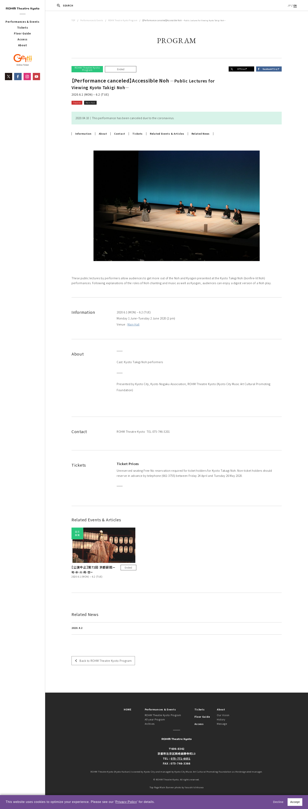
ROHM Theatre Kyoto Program (122, 20)
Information (83, 133)
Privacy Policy (126, 802)
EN (295, 5)
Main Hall (133, 324)
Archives (150, 723)
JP (289, 5)
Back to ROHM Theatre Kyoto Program (106, 661)
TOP (73, 20)
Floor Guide (22, 33)
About (22, 45)
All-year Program (155, 719)
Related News (201, 133)
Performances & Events (22, 22)
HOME (127, 709)
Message (222, 723)
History (221, 719)
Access (22, 39)
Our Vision (223, 715)
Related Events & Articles (167, 133)
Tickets (22, 27)
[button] (156, 802)
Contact (119, 133)
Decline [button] (278, 802)
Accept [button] (295, 802)
